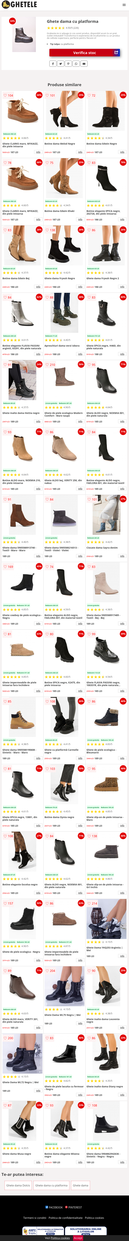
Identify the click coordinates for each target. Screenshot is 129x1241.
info (38, 151)
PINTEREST (73, 1207)
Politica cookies (94, 1218)
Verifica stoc (96, 52)
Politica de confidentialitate (66, 1218)
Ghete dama (80, 1185)
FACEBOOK (54, 1207)
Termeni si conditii (34, 1218)
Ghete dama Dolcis (18, 1185)
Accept (78, 1238)
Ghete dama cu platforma (51, 1185)
